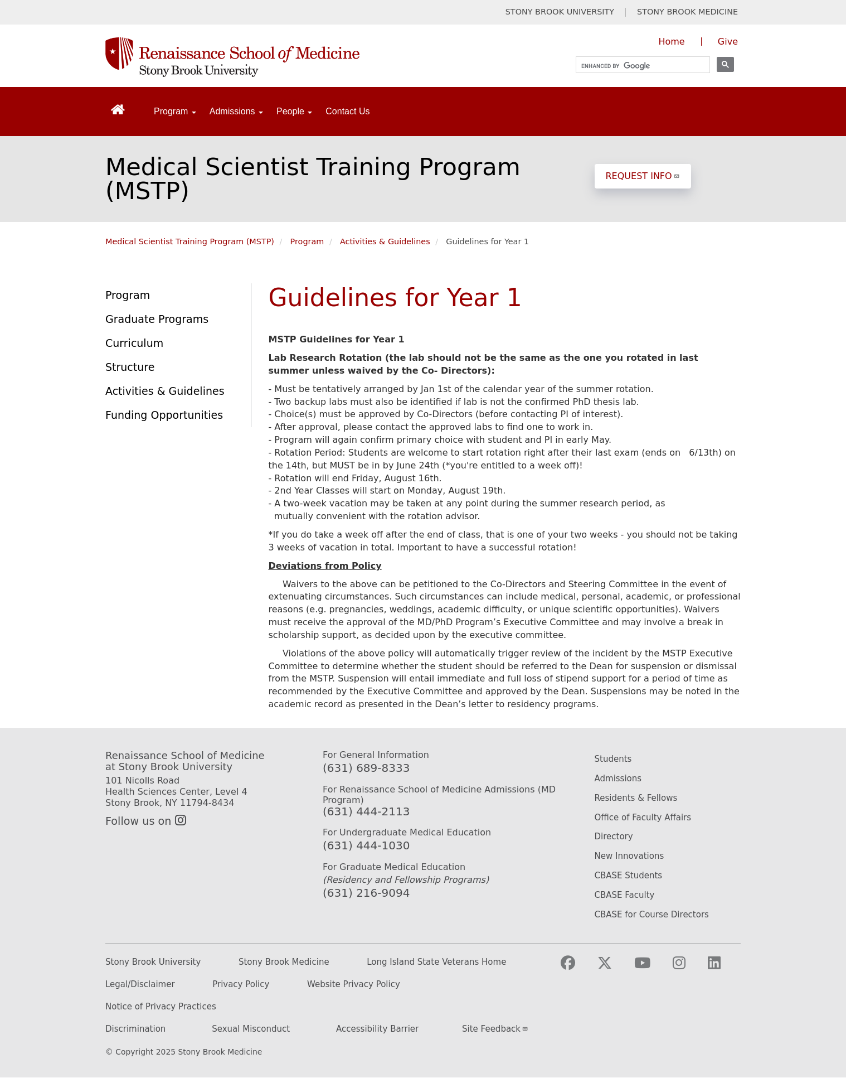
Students (613, 759)
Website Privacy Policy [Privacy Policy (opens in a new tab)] (353, 984)
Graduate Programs (156, 319)
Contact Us (347, 111)
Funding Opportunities (164, 415)
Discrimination (135, 1029)
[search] (637, 66)
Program (307, 241)
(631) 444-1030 (366, 845)
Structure (129, 367)
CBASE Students (629, 876)
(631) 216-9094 (366, 893)
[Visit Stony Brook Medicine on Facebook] (577, 967)
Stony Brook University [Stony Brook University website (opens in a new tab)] (153, 962)
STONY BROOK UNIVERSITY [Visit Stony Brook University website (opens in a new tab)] (559, 12)
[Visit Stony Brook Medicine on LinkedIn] (723, 967)
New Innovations (629, 856)
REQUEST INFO (643, 176)
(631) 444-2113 (366, 811)
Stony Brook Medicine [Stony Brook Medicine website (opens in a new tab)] (284, 962)
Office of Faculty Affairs (643, 818)
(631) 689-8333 (366, 768)
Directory (614, 837)
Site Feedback (495, 1029)
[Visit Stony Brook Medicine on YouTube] (651, 967)
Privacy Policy (240, 984)
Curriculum (134, 343)
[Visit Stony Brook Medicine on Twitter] (613, 967)
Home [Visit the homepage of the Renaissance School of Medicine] (671, 41)
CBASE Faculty (625, 895)
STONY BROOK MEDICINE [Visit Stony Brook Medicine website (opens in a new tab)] (687, 12)
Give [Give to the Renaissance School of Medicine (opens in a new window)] (728, 41)
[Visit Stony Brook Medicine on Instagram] (688, 967)
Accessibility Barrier (377, 1029)
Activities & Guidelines (385, 241)
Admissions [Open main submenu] (236, 111)
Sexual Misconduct (251, 1029)
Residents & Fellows (636, 798)
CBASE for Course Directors (652, 915)
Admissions (618, 779)
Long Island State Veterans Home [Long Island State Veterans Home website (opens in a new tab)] (436, 962)
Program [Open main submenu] (175, 111)
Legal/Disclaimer (140, 984)
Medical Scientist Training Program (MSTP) (313, 179)
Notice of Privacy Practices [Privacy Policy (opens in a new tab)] (160, 1007)
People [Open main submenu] (294, 111)
